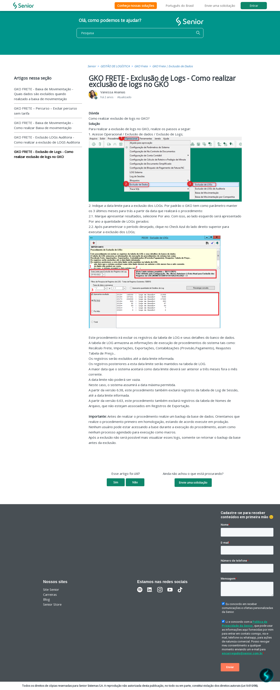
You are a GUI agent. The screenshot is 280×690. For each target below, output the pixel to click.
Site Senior (51, 589)
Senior (92, 66)
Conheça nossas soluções (135, 6)
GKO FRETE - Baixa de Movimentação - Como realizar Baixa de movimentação (43, 125)
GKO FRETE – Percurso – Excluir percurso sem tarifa (45, 110)
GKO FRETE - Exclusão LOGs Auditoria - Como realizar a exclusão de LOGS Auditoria (47, 139)
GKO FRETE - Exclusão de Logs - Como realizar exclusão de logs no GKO (43, 154)
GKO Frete (141, 66)
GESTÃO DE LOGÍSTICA (115, 66)
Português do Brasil (180, 6)
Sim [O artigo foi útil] (115, 482)
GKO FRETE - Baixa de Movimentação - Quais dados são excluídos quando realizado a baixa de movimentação (43, 94)
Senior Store (52, 604)
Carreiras (50, 594)
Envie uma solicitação (220, 6)
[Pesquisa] (140, 33)
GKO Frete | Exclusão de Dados (172, 66)
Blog (46, 599)
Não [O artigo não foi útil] (135, 482)
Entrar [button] (254, 6)
